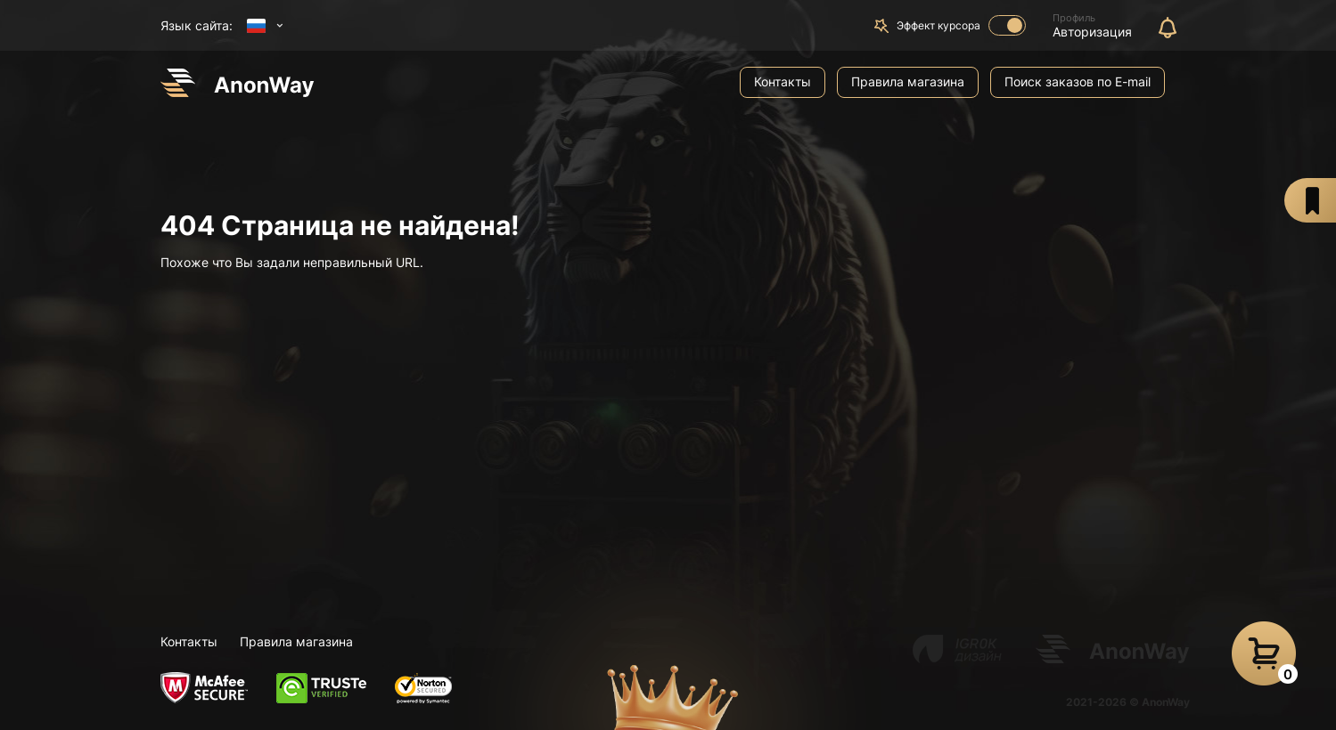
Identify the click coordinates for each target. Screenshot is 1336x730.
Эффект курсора (961, 25)
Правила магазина (907, 81)
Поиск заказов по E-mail (1077, 81)
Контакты (782, 81)
